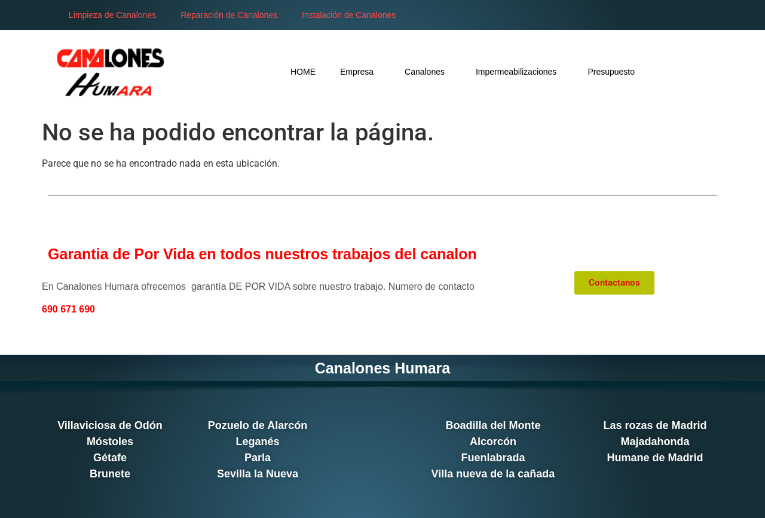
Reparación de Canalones (228, 15)
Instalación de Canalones (349, 15)
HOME (303, 71)
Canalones (428, 71)
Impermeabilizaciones (519, 71)
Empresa (360, 71)
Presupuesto (611, 71)
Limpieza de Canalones (112, 15)
